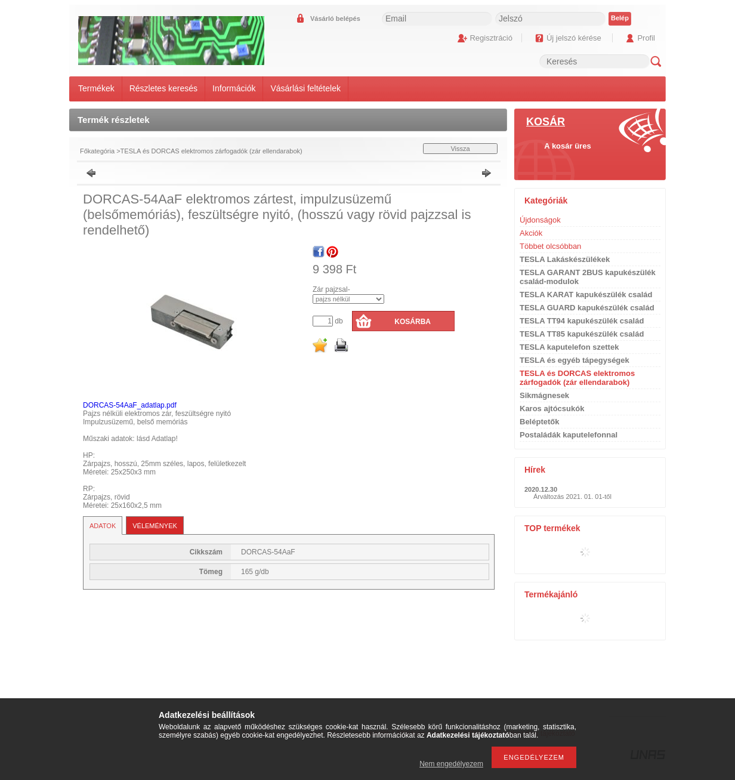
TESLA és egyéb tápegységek (574, 360)
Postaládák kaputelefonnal (568, 434)
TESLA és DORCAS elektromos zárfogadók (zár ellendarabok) (211, 151)
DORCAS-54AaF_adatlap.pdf (130, 405)
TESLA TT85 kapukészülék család (582, 333)
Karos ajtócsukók (552, 408)
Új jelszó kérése (573, 37)
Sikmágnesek (544, 395)
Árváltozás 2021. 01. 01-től (572, 496)
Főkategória (97, 151)
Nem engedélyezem (451, 764)
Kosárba (412, 321)
